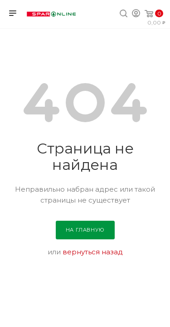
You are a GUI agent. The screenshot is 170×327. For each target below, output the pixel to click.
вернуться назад (93, 252)
